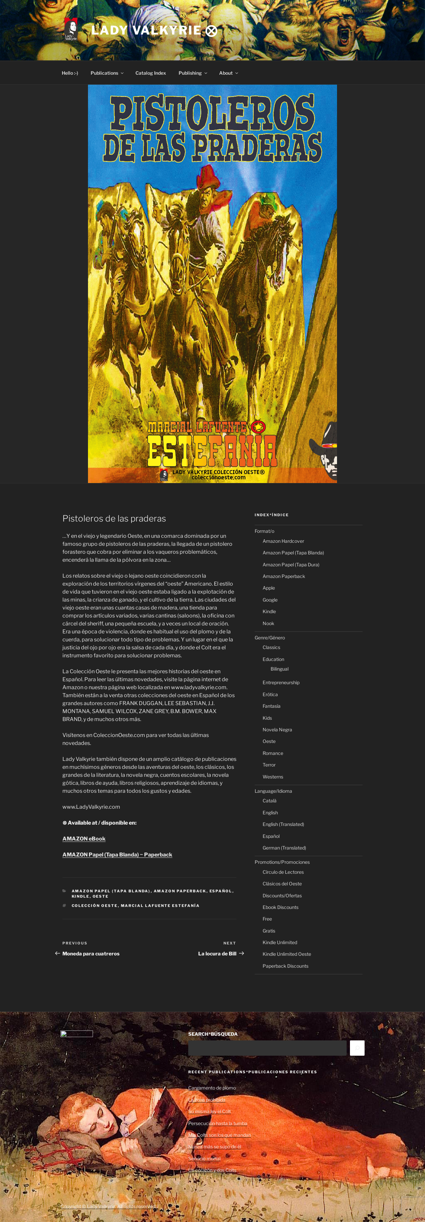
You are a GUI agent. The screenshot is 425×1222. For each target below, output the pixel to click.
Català (270, 800)
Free (267, 919)
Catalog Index (150, 73)
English (270, 812)
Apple (269, 588)
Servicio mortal (204, 1158)
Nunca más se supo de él (214, 1146)
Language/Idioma (273, 791)
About (229, 73)
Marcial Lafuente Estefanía (160, 905)
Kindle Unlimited (280, 942)
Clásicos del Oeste (282, 883)
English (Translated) (283, 824)
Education (273, 659)
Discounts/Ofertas (282, 895)
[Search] (357, 1048)
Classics (271, 647)
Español (221, 891)
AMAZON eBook (84, 839)
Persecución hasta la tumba (217, 1123)
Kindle (81, 896)
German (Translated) (284, 848)
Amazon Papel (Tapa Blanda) (111, 891)
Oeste (101, 896)
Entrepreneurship (281, 682)
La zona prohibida (206, 1099)
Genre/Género (270, 637)
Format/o (264, 531)
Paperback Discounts (285, 966)
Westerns (273, 776)
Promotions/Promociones (282, 862)
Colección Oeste (95, 905)
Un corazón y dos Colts (212, 1170)
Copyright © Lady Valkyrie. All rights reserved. (108, 1206)
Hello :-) (70, 73)
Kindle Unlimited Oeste (287, 954)
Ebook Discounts (280, 907)
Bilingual (280, 669)
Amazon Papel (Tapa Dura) (291, 564)
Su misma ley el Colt (209, 1111)
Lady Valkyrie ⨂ (154, 30)
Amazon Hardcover (283, 541)
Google (270, 600)
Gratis (269, 931)
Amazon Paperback (180, 891)
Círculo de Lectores (283, 872)
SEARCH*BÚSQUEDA (213, 1034)
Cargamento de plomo (212, 1088)
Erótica (270, 694)
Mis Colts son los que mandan (219, 1135)
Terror (269, 765)
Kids (267, 718)
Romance (273, 753)
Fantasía (272, 706)
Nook (268, 623)
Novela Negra (277, 729)
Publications (108, 73)
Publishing (193, 73)
